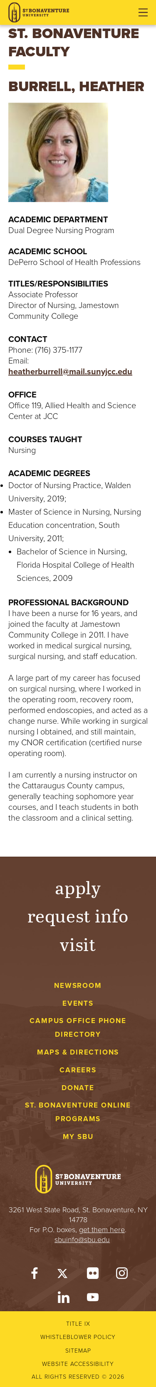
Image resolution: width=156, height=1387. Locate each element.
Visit (78, 943)
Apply (78, 887)
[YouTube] (93, 1299)
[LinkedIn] (63, 1299)
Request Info (78, 915)
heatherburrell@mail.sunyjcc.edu (70, 372)
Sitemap (78, 1350)
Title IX (78, 1323)
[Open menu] (143, 12)
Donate (78, 1088)
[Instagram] (122, 1275)
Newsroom (78, 985)
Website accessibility (78, 1364)
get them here (102, 1229)
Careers (78, 1070)
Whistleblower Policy (78, 1337)
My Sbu (78, 1136)
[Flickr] (93, 1275)
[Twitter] (63, 1275)
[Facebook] (34, 1275)
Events (78, 1003)
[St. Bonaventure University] (38, 12)
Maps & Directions (78, 1052)
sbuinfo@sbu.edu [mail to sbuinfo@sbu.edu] (82, 1239)
